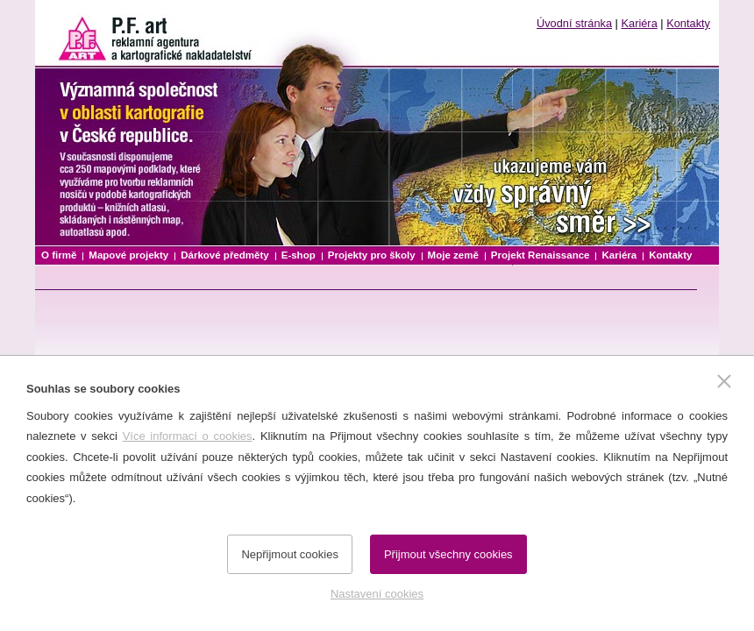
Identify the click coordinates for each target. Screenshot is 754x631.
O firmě (58, 255)
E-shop (298, 255)
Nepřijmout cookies (289, 554)
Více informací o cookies (188, 436)
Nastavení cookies (377, 593)
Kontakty (688, 23)
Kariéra (640, 23)
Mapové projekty (128, 255)
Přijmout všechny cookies (448, 554)
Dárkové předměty (225, 255)
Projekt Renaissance (540, 255)
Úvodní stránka (574, 23)
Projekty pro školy (372, 255)
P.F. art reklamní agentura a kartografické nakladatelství (149, 33)
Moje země (453, 255)
